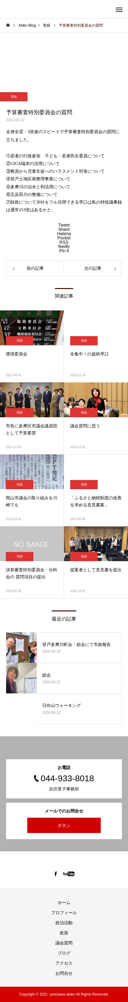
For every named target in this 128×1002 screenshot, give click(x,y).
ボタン (64, 825)
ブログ (64, 953)
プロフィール (64, 912)
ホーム (64, 902)
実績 (14, 96)
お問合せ (64, 973)
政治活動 (64, 922)
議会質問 (64, 942)
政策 (64, 932)
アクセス (64, 963)
